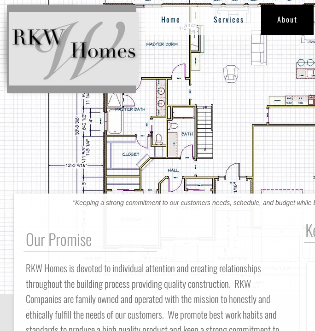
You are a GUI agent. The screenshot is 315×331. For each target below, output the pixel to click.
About (287, 19)
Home (171, 19)
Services (229, 19)
